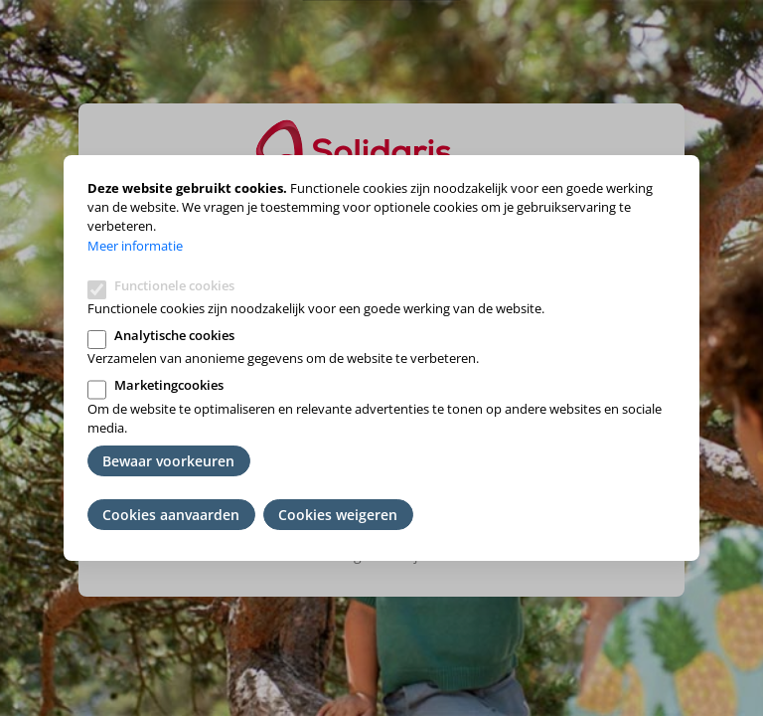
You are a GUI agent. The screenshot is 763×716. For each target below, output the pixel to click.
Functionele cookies (174, 285)
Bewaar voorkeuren (168, 460)
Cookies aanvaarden (170, 514)
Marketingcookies (169, 385)
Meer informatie (135, 246)
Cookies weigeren (337, 514)
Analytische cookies (174, 335)
